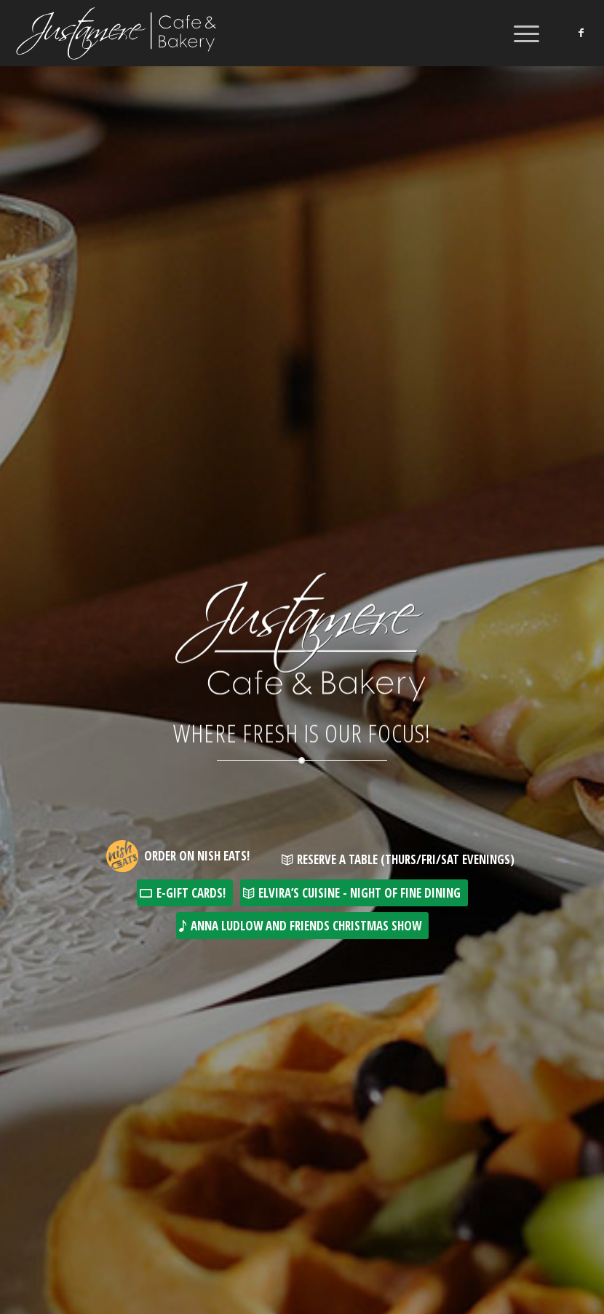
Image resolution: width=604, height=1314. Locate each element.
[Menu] (519, 33)
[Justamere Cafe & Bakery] (117, 33)
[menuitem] (519, 33)
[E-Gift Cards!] (185, 892)
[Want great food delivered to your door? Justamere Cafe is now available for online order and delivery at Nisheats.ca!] (177, 844)
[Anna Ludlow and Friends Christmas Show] (302, 925)
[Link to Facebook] (581, 33)
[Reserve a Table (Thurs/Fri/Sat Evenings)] (400, 859)
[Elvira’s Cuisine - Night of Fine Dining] (354, 892)
